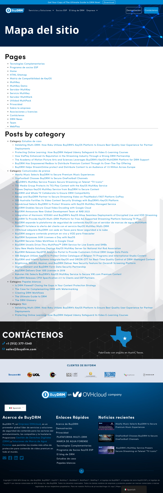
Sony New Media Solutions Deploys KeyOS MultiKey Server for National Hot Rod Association (68, 248)
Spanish (15, 408)
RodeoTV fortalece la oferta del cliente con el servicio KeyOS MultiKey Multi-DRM (62, 226)
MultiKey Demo (18, 85)
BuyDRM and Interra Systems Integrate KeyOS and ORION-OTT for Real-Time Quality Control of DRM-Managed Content (85, 259)
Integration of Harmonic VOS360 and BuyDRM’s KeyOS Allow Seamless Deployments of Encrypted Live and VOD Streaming (86, 215)
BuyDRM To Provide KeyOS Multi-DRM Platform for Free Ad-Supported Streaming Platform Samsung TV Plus (78, 218)
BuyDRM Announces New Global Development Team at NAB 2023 (52, 211)
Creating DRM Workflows (29, 292)
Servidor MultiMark (21, 96)
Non (24, 303)
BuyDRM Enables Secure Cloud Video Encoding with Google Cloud (53, 207)
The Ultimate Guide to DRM (31, 296)
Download (109, 2)
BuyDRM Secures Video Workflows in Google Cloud (44, 240)
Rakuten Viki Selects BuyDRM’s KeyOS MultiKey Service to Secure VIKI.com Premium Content (68, 274)
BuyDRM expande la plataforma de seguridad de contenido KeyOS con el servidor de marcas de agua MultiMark (81, 222)
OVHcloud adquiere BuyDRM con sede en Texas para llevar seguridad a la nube (61, 229)
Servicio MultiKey (20, 93)
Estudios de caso (32, 141)
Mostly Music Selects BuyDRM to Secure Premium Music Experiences (55, 174)
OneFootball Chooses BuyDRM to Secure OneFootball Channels (52, 178)
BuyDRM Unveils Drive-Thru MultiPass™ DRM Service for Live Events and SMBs (61, 244)
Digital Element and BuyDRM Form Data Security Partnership (50, 266)
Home (13, 71)
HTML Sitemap (18, 74)
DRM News (16, 119)
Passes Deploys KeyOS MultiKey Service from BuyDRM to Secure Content (57, 189)
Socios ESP (61, 10)
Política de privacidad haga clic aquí (100, 486)
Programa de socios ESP (24, 67)
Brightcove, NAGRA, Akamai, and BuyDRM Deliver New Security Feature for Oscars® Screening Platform (75, 263)
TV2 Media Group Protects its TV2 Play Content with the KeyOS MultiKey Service (61, 185)
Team (13, 122)
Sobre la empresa (20, 107)
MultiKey (15, 82)
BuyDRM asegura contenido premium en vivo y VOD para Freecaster (55, 233)
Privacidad (16, 104)
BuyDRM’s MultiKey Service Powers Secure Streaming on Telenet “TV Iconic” (59, 181)
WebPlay (15, 126)
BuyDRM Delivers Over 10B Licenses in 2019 (40, 270)
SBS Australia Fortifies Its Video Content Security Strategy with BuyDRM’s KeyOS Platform (67, 200)
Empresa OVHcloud (30, 423)
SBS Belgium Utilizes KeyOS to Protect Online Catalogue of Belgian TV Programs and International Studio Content (80, 255)
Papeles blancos (31, 281)
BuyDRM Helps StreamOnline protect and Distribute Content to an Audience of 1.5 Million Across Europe (75, 166)
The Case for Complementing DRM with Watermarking (46, 289)
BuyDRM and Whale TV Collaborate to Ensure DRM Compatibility (52, 192)
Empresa (92, 10)
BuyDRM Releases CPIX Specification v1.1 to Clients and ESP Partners (54, 277)
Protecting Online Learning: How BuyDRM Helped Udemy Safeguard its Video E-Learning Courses (71, 152)
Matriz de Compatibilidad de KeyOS (31, 78)
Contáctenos (17, 115)
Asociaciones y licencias (23, 111)
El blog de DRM (76, 10)
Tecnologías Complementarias (27, 63)
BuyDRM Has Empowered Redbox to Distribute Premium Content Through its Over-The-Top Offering (73, 163)
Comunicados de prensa (36, 170)
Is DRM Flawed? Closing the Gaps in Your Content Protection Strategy (55, 285)
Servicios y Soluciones (41, 10)
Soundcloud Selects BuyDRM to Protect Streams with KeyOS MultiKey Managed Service (65, 204)
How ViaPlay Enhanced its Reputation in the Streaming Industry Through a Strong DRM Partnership (72, 155)
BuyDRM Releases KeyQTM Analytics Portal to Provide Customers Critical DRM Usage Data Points (71, 251)
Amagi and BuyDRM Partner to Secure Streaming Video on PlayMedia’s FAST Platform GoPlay (69, 196)
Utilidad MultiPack (20, 100)
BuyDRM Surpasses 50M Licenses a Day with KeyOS (45, 237)
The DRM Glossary (25, 300)
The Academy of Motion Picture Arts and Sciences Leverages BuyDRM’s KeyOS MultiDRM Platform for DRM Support (82, 159)
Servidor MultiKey (20, 89)
